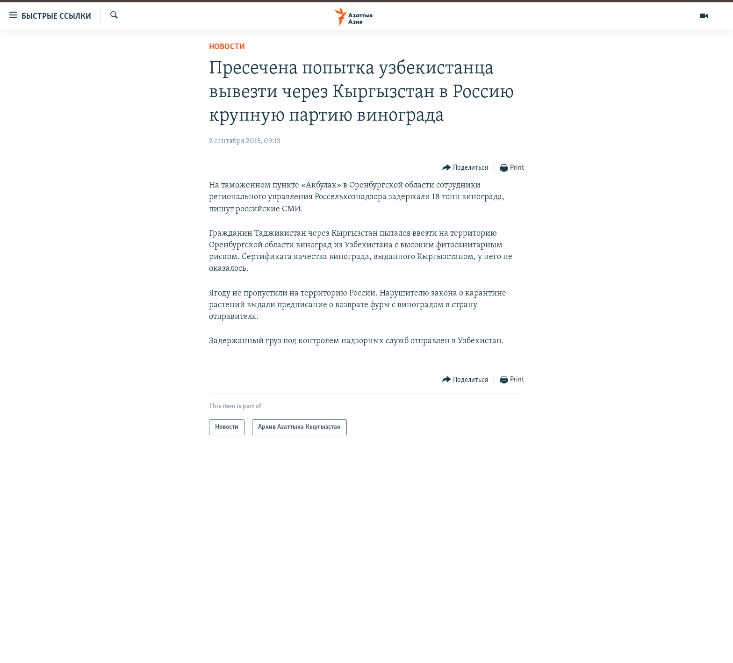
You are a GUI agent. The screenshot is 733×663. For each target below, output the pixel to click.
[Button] (465, 168)
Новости (227, 47)
